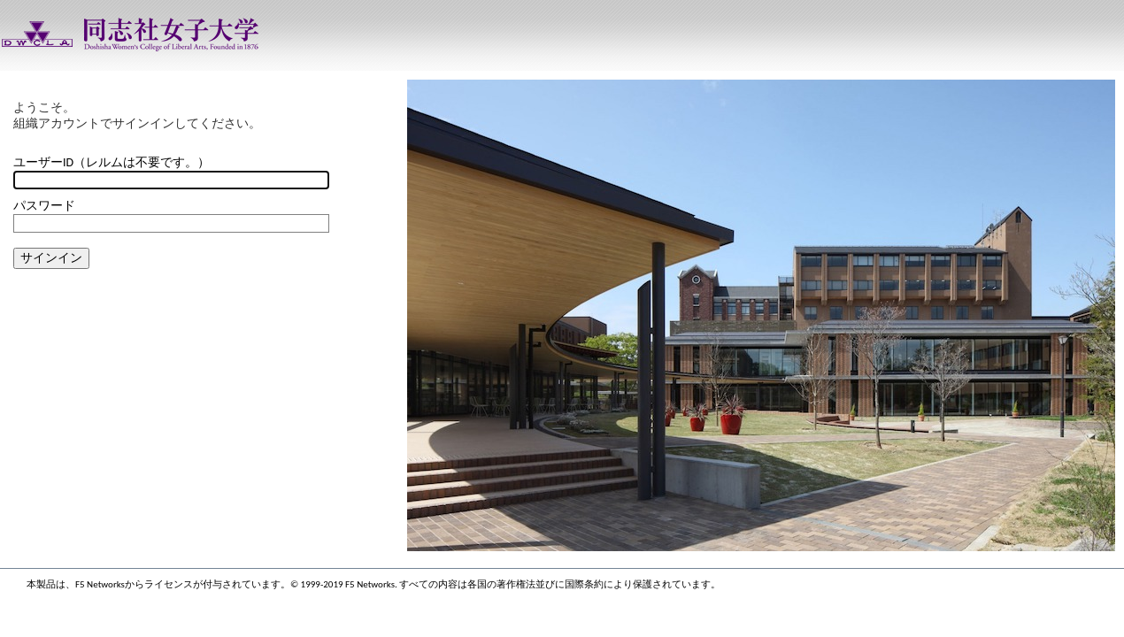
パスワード (44, 205)
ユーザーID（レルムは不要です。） (111, 162)
